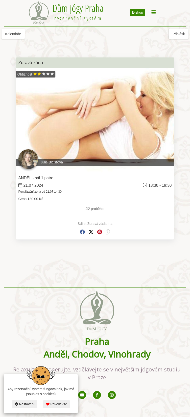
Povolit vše (56, 404)
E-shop (137, 12)
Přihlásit (178, 34)
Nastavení (25, 404)
